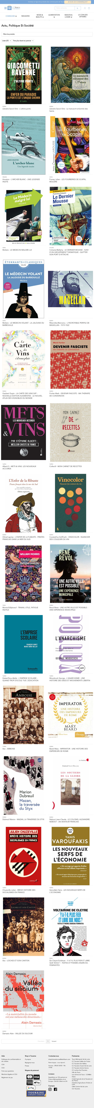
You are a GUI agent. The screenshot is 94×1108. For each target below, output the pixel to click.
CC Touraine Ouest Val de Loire (82, 1066)
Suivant (54, 1041)
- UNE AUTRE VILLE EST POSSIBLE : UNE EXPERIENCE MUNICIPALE (68, 609)
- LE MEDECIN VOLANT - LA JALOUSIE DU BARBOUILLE (23, 324)
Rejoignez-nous (29, 1062)
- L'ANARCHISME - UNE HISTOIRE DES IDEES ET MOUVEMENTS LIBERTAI (69, 679)
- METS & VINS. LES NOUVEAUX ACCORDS (19, 468)
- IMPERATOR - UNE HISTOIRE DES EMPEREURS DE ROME (68, 750)
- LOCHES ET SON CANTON (15, 961)
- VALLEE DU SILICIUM (17, 1034)
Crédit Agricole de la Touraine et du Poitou (82, 1079)
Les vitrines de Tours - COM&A (81, 1074)
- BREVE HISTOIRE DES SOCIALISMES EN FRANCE (18, 891)
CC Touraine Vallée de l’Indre (81, 1061)
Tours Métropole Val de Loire (81, 1059)
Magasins (25, 16)
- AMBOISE (8, 749)
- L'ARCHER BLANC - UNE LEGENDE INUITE (21, 181)
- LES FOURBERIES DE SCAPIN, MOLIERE (67, 181)
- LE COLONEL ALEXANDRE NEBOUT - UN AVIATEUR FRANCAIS (69, 821)
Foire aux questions (7, 1071)
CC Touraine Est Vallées (79, 1063)
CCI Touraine (76, 1089)
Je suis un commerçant (78, 2)
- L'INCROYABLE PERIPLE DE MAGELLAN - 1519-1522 (69, 324)
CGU (3, 1068)
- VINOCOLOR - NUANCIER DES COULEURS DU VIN (69, 538)
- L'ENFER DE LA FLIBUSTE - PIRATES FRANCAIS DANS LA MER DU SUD (23, 538)
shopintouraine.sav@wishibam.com (59, 1059)
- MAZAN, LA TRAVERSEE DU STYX (23, 819)
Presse (27, 1066)
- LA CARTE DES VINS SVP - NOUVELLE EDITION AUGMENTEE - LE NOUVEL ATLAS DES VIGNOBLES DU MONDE (22, 396)
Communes (10, 16)
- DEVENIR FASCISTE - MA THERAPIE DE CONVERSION (69, 395)
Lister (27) (6, 41)
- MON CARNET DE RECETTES (65, 466)
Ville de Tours (76, 1072)
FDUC (74, 1077)
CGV (2, 1064)
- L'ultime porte (16, 109)
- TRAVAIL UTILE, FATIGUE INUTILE (20, 609)
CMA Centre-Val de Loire (80, 1086)
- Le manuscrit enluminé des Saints (68, 110)
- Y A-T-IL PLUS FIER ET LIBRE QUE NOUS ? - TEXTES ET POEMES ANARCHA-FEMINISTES (69, 963)
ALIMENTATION (54, 15)
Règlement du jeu (7, 1077)
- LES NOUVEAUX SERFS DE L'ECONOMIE (67, 891)
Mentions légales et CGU (9, 1074)
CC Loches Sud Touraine (79, 1070)
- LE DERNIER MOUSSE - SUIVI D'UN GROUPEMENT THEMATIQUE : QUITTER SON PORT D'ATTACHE (69, 252)
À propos (28, 1059)
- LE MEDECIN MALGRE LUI (17, 250)
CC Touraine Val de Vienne (80, 1068)
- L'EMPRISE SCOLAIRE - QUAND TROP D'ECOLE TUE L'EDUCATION (20, 679)
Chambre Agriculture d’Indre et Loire (82, 1083)
